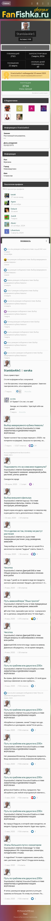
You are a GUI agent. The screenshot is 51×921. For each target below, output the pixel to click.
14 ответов (23, 518)
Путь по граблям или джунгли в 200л (23, 665)
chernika (10, 249)
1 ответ (22, 484)
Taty (8, 259)
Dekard (14, 209)
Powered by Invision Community (25, 917)
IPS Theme (21, 911)
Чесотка (8, 567)
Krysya (6, 453)
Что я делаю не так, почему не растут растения (23, 532)
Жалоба (27, 391)
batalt (13, 194)
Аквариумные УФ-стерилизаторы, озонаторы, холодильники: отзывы (24, 851)
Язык (25, 914)
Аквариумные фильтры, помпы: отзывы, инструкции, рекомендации (21, 504)
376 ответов (22, 619)
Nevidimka (11, 301)
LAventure (15, 230)
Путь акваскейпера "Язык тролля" (21, 601)
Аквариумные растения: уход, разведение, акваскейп (25, 605)
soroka (28, 370)
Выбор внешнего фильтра (17, 497)
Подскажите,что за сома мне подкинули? (25, 466)
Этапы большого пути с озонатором (22, 844)
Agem (13, 201)
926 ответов (22, 686)
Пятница (10, 322)
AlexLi (13, 223)
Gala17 (9, 291)
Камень (10, 280)
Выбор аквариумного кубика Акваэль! (24, 425)
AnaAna (10, 332)
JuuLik (13, 216)
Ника (9, 311)
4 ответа (21, 865)
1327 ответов (20, 446)
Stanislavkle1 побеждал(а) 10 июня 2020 (28, 73)
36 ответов (23, 554)
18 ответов (22, 588)
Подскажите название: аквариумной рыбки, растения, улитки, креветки (25, 473)
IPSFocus (30, 911)
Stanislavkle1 (11, 353)
